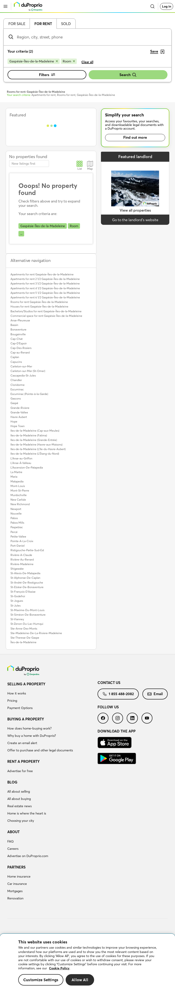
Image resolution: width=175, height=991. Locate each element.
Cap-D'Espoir (18, 343)
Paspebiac (16, 527)
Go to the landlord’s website (135, 220)
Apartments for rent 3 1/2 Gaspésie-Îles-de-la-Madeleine (45, 283)
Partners (16, 867)
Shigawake (17, 568)
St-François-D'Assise (23, 591)
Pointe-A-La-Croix (21, 541)
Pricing (12, 701)
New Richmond (20, 504)
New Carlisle (18, 499)
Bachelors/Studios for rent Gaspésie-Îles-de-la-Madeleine (46, 311)
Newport (15, 509)
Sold (66, 23)
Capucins (16, 362)
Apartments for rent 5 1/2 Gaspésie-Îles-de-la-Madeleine (45, 292)
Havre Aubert (18, 417)
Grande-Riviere (19, 408)
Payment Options (20, 708)
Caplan (14, 357)
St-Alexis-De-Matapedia (25, 573)
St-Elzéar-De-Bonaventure (27, 587)
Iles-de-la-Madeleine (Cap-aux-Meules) (34, 430)
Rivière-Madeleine (21, 564)
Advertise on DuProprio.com (27, 856)
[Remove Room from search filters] (69, 61)
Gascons (15, 398)
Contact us (109, 682)
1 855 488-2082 (118, 693)
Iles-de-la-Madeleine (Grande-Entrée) (33, 440)
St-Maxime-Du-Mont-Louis (27, 610)
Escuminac (17, 389)
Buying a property (25, 719)
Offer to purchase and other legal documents (40, 750)
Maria (13, 476)
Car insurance (17, 884)
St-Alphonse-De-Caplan (25, 577)
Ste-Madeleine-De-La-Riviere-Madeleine (36, 633)
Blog (12, 782)
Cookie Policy (59, 968)
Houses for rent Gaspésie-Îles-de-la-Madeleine (39, 306)
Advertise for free (20, 771)
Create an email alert (22, 743)
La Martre (16, 472)
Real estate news (19, 806)
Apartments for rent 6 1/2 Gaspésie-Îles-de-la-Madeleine (45, 297)
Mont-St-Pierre (19, 490)
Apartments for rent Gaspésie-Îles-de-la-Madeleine (42, 274)
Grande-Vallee (19, 412)
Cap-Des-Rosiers (20, 348)
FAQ (10, 841)
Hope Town (17, 426)
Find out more (135, 137)
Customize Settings (40, 979)
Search (128, 74)
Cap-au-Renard (20, 352)
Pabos (14, 518)
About (13, 832)
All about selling (18, 791)
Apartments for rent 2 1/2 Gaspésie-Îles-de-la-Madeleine (45, 279)
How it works (16, 693)
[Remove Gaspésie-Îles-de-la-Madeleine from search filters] (34, 61)
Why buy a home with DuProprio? (31, 736)
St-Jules (15, 605)
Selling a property (26, 684)
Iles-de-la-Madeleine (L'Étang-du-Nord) (34, 453)
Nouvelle (16, 513)
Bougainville (18, 334)
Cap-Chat (16, 339)
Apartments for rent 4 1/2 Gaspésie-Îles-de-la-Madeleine (45, 288)
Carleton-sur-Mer (21, 366)
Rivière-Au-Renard (22, 559)
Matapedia (16, 481)
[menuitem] (52, 697)
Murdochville (18, 495)
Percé (14, 532)
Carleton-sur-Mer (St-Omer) (27, 371)
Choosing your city (20, 821)
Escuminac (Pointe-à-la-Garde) (29, 394)
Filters (47, 74)
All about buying (19, 799)
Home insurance (19, 876)
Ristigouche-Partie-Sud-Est (27, 550)
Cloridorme (17, 385)
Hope (13, 421)
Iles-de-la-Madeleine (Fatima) (28, 435)
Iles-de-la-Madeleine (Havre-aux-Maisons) (36, 444)
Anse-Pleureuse (20, 320)
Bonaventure (18, 329)
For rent (43, 23)
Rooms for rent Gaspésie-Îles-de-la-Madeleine (39, 302)
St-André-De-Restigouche (26, 582)
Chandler (16, 380)
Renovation (15, 898)
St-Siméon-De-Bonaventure (28, 614)
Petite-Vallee (18, 536)
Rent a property (23, 761)
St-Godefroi (17, 596)
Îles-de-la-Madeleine (23, 642)
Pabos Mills (17, 522)
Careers (12, 849)
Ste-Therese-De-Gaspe (24, 637)
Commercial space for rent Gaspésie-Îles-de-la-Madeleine (46, 316)
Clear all (87, 62)
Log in (166, 6)
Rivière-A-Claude (21, 555)
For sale (16, 23)
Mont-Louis (17, 486)
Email (155, 693)
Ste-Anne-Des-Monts (23, 628)
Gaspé (14, 403)
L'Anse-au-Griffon (21, 458)
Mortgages (15, 891)
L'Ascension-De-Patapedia (26, 467)
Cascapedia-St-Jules (23, 375)
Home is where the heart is (26, 813)
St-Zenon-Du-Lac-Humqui (26, 623)
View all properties (135, 210)
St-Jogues (16, 600)
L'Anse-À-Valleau (20, 463)
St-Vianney (17, 619)
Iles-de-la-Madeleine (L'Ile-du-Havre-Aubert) (38, 449)
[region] (87, 962)
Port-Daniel (17, 545)
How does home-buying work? (29, 728)
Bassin (14, 325)
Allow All (80, 979)
